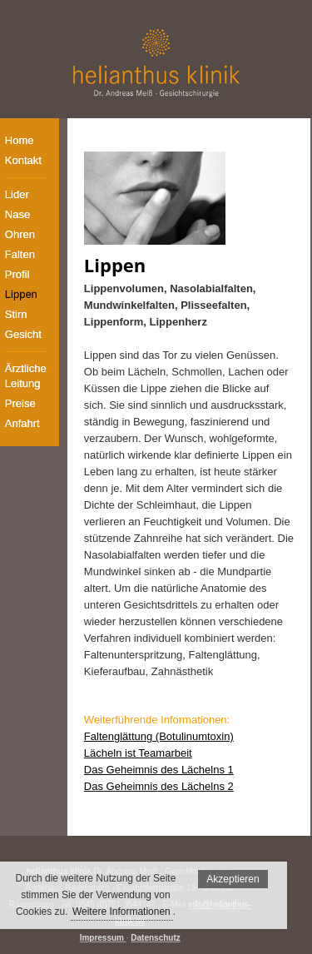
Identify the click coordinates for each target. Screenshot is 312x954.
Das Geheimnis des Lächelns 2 (159, 786)
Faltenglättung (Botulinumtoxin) (159, 736)
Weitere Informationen (121, 911)
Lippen (115, 264)
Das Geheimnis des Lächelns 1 (159, 769)
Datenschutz (155, 937)
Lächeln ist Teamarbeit (138, 753)
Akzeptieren (232, 879)
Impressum (102, 937)
